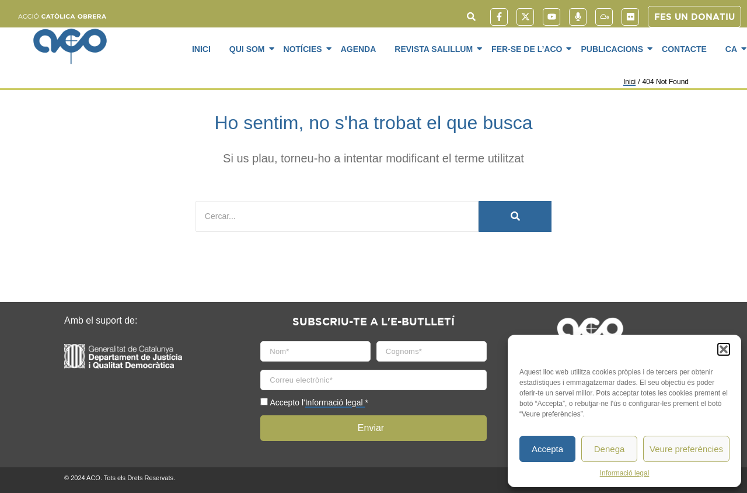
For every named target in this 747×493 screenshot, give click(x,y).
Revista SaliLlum (436, 48)
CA (733, 48)
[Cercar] (337, 216)
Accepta (547, 449)
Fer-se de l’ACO (528, 48)
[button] (723, 349)
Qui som (249, 48)
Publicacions (614, 48)
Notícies (305, 48)
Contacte (684, 49)
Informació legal (625, 473)
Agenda (358, 49)
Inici (201, 49)
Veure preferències (686, 449)
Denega (609, 449)
